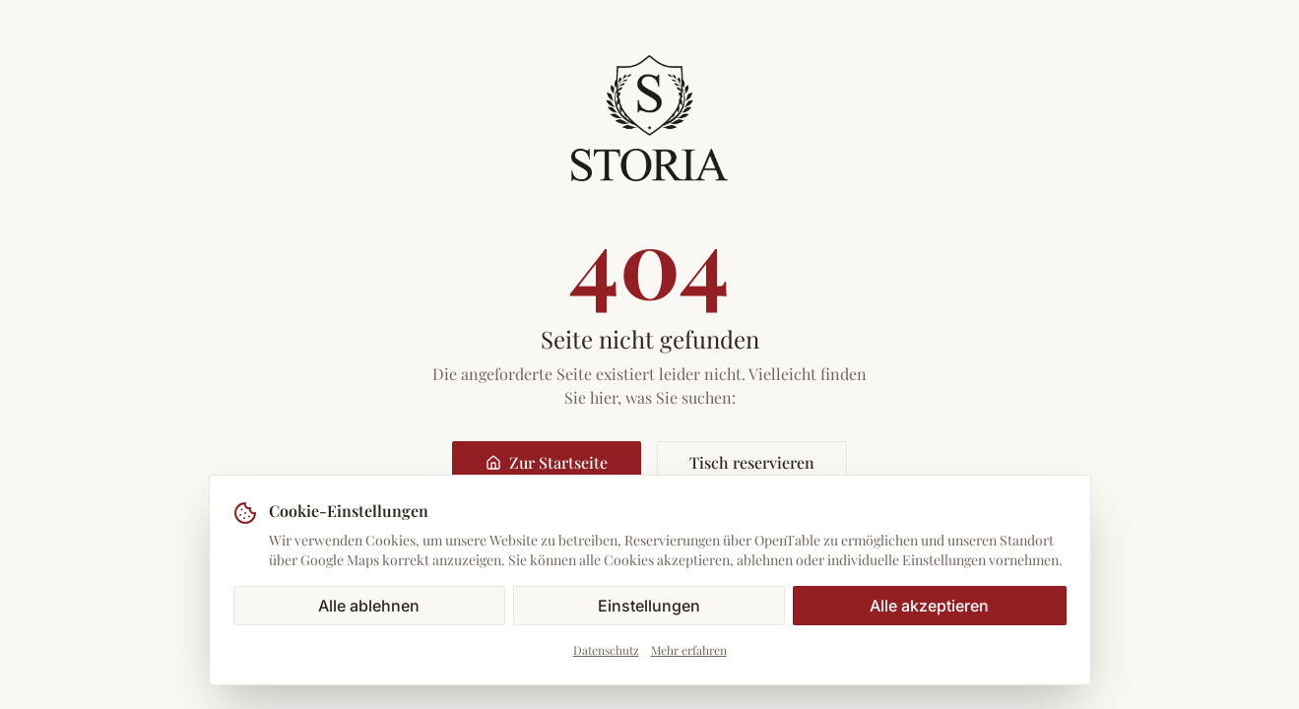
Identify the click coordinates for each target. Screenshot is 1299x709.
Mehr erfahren (689, 650)
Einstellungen (649, 605)
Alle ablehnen (369, 605)
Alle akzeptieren (929, 605)
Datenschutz (606, 650)
